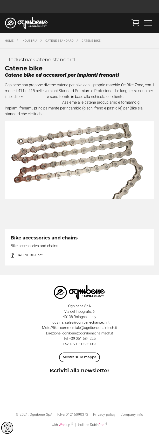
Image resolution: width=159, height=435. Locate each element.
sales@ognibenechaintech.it (87, 322)
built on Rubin (92, 425)
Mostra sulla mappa (79, 357)
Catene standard (59, 40)
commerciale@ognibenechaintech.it (88, 328)
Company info (131, 414)
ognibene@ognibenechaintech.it (87, 333)
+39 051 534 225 (82, 338)
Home (9, 40)
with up (62, 425)
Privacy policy (104, 414)
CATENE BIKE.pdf (29, 255)
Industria (29, 40)
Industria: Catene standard (42, 59)
